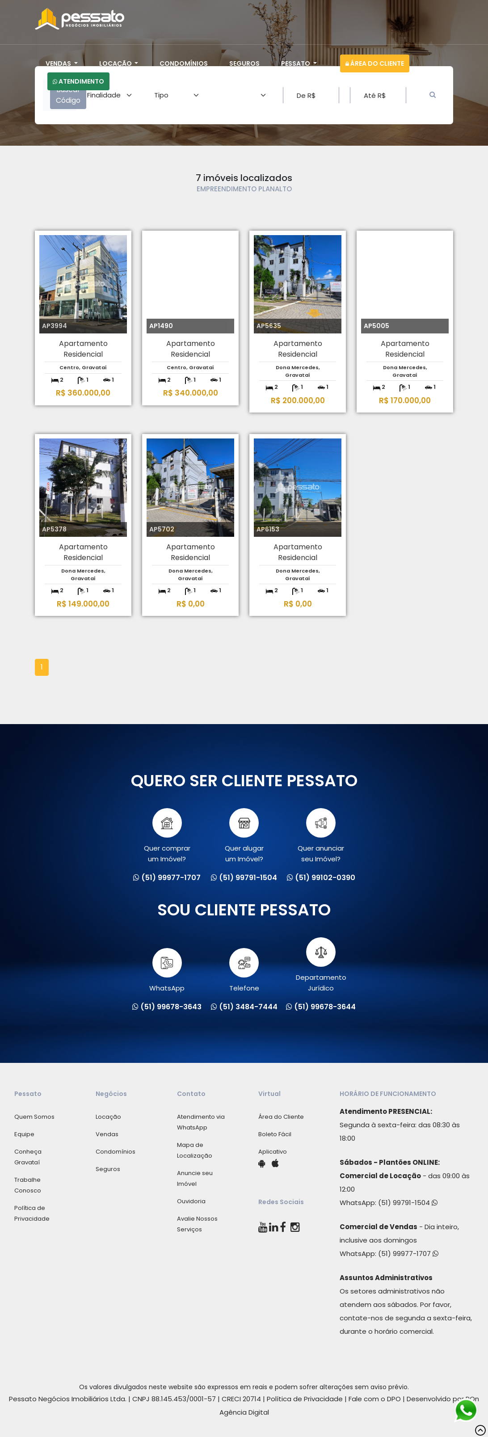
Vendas (59, 63)
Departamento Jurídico (321, 965)
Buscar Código (68, 94)
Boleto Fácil (274, 1134)
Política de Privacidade (305, 1398)
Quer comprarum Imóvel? (167, 836)
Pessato (296, 63)
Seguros (244, 63)
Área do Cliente (374, 63)
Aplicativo (272, 1151)
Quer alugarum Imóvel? (244, 836)
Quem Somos (34, 1117)
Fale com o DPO (375, 1398)
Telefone (244, 970)
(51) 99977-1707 (408, 1253)
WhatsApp (167, 970)
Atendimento (78, 81)
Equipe (24, 1134)
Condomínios (184, 63)
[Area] (110, 95)
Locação (116, 63)
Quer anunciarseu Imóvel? (321, 836)
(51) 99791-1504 (408, 1202)
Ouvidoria (191, 1201)
